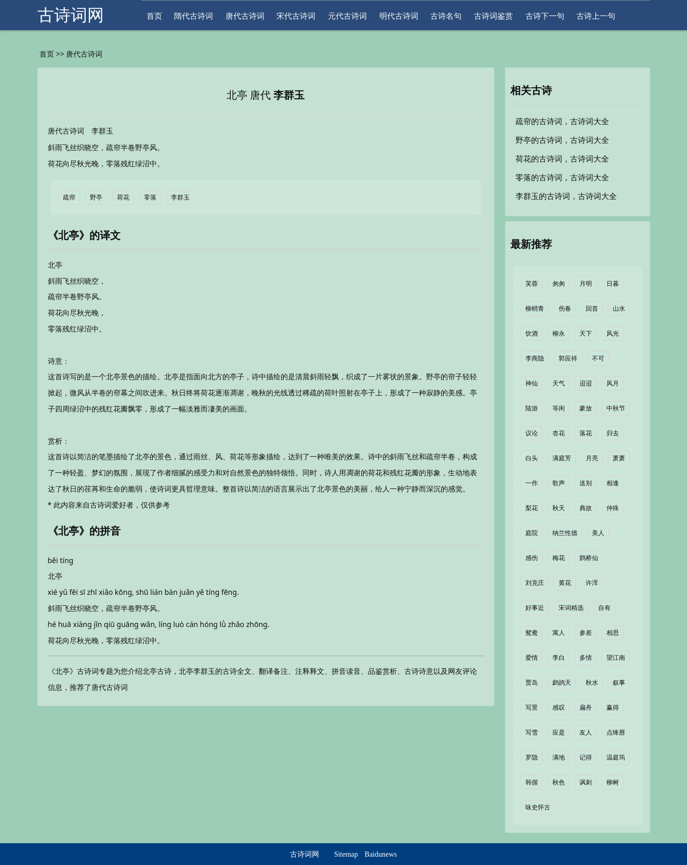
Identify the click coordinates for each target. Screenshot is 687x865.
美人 (598, 533)
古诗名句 (445, 15)
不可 (598, 358)
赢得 (612, 707)
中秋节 (615, 408)
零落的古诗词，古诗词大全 (562, 178)
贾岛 (531, 682)
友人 (585, 732)
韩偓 (531, 782)
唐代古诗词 (245, 15)
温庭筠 (615, 757)
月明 (585, 283)
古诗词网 (70, 15)
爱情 (531, 657)
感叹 (558, 707)
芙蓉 (531, 283)
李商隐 (534, 358)
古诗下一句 (544, 15)
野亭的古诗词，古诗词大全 (562, 140)
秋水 (592, 682)
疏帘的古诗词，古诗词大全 (562, 121)
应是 (558, 732)
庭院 (531, 533)
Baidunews (381, 854)
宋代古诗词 (295, 15)
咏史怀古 (537, 807)
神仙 (531, 383)
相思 (612, 632)
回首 (592, 308)
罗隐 (531, 757)
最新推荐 (531, 244)
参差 (585, 632)
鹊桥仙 (588, 558)
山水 (619, 308)
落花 (585, 433)
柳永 (558, 333)
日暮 (612, 283)
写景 (531, 707)
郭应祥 (568, 358)
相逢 (612, 483)
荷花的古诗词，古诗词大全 (562, 159)
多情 (585, 657)
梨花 (531, 508)
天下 (585, 333)
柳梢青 (534, 308)
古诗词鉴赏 (493, 15)
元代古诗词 (347, 15)
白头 (531, 458)
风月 (612, 383)
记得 (585, 757)
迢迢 (585, 383)
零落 (150, 197)
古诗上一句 (595, 15)
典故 (585, 508)
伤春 (565, 308)
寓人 (558, 632)
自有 (604, 607)
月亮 (592, 458)
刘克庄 (534, 583)
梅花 (558, 558)
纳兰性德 (564, 533)
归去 (612, 433)
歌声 (558, 483)
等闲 (558, 408)
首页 (154, 15)
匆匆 (558, 283)
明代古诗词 (398, 15)
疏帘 (69, 197)
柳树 (612, 782)
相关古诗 (531, 90)
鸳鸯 (531, 632)
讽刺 (585, 782)
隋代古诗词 (193, 15)
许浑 (592, 583)
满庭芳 (561, 458)
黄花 (565, 583)
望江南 (615, 657)
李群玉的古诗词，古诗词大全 (566, 196)
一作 (531, 483)
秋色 (558, 782)
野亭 (96, 197)
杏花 (558, 433)
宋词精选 (571, 607)
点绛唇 (615, 732)
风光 (612, 333)
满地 (558, 757)
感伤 (531, 558)
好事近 (534, 607)
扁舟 (585, 707)
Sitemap (346, 854)
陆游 (531, 408)
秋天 (558, 508)
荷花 (123, 197)
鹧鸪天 (561, 682)
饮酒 (531, 333)
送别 (585, 483)
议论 (531, 433)
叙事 (619, 682)
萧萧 (619, 458)
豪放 (585, 408)
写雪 (531, 732)
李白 (558, 657)
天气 (558, 383)
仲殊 (612, 508)
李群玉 (289, 95)
